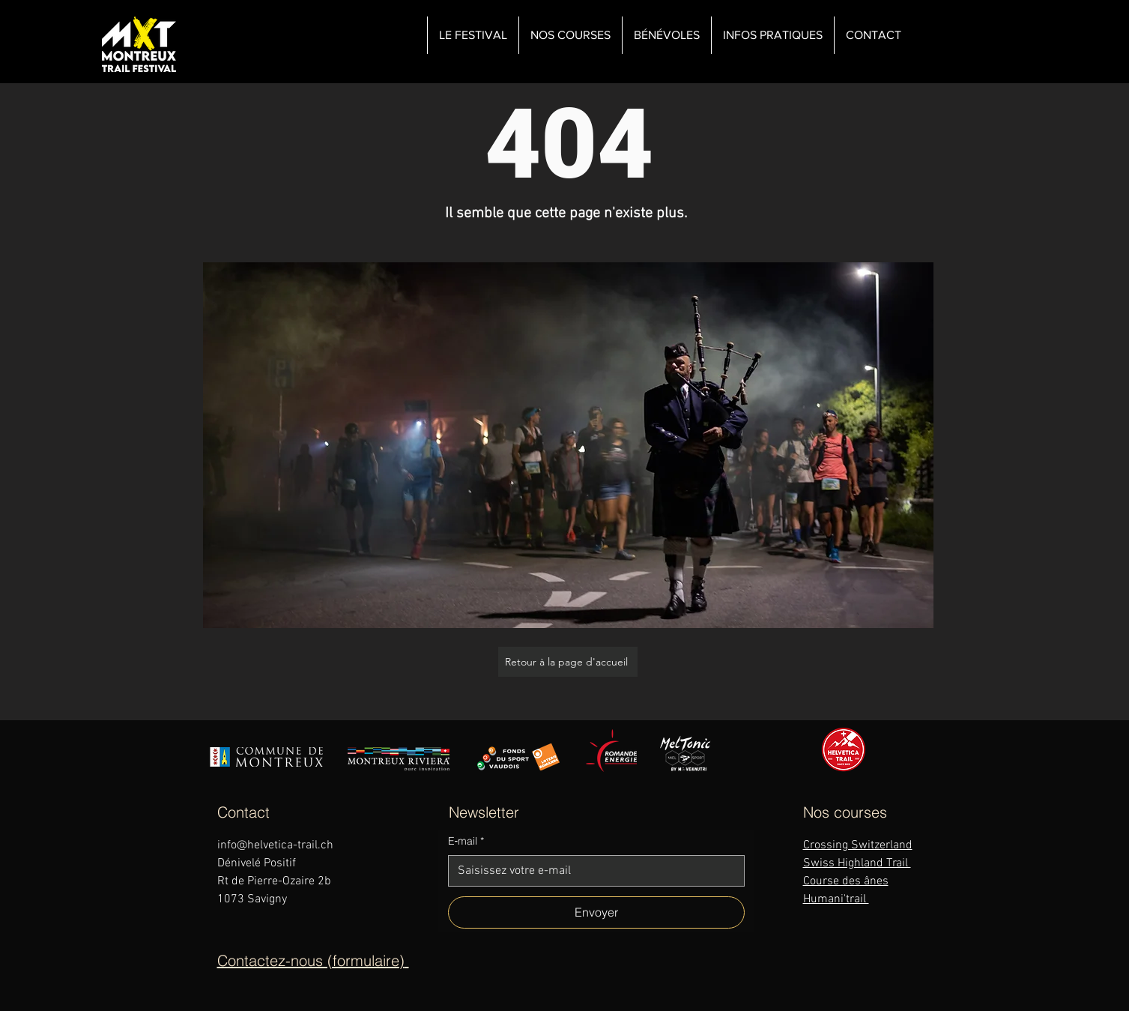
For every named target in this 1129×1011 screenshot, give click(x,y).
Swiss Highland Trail (857, 863)
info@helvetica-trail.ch (275, 845)
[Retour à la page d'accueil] (568, 662)
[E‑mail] (592, 871)
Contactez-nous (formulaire (308, 960)
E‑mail (466, 841)
